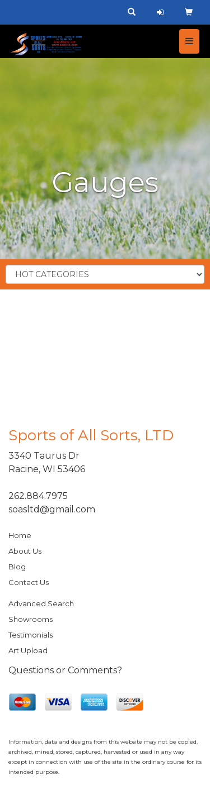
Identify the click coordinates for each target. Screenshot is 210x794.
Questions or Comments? (65, 670)
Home (19, 535)
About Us (24, 550)
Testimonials (30, 634)
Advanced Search (41, 603)
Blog (17, 566)
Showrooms (30, 619)
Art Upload (28, 650)
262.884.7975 (38, 496)
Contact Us (28, 582)
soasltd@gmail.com (51, 509)
